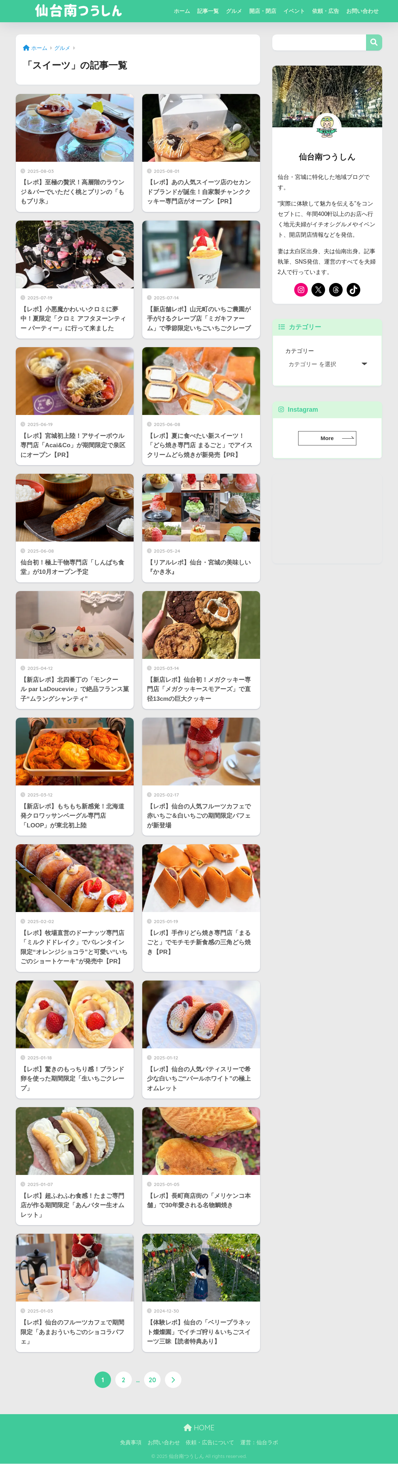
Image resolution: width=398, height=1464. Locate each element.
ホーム (182, 11)
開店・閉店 (262, 11)
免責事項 (131, 1443)
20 (152, 1380)
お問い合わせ (362, 11)
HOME (199, 1427)
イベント (294, 11)
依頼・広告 (325, 11)
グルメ (234, 11)
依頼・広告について (210, 1443)
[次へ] (173, 1379)
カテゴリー (299, 351)
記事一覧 (208, 11)
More (327, 438)
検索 (374, 42)
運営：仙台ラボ (259, 1443)
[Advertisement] (327, 519)
